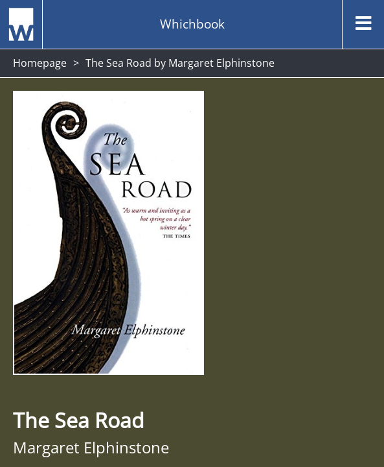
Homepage (40, 63)
